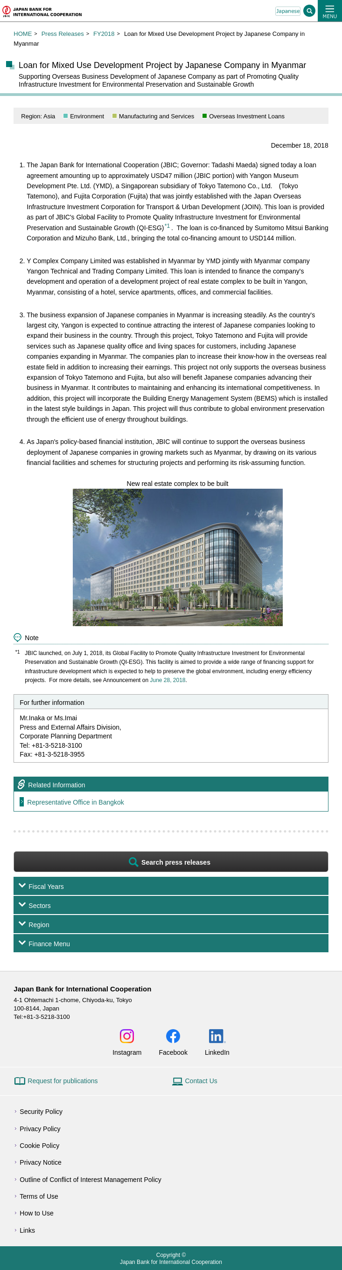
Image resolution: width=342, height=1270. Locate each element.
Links (27, 1230)
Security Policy (41, 1111)
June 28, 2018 (167, 680)
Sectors (39, 905)
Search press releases (175, 862)
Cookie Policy (39, 1145)
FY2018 (104, 33)
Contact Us (201, 1081)
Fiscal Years (45, 886)
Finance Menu (49, 944)
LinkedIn (217, 1052)
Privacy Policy (40, 1129)
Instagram (126, 1052)
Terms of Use (39, 1196)
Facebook (173, 1052)
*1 (167, 226)
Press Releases (63, 33)
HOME (23, 33)
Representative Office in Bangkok (75, 802)
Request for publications (63, 1081)
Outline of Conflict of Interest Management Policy (90, 1179)
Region (38, 925)
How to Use (36, 1213)
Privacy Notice (40, 1162)
